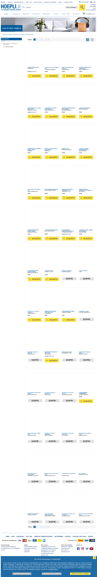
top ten (66, 14)
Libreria (3, 2)
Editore (10, 2)
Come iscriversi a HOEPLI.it (8, 546)
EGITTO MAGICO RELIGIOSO (51, 189)
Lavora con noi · (80, 536)
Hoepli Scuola (38, 2)
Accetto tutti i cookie (80, 573)
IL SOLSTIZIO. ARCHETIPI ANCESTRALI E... (50, 109)
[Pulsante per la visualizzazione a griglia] (87, 39)
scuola (16, 14)
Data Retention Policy (47, 553)
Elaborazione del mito (67, 351)
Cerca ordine (85, 2)
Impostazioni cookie (21, 573)
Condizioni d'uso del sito (48, 546)
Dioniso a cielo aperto (67, 270)
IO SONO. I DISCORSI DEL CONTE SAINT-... (85, 68)
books (26, 14)
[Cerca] (82, 7)
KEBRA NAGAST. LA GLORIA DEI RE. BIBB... (34, 109)
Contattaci (27, 551)
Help (94, 8)
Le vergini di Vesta (49, 270)
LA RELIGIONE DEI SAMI (33, 67)
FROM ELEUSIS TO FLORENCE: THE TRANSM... (85, 190)
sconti (76, 14)
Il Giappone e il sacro (84, 311)
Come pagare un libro (30, 548)
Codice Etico (44, 555)
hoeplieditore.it (65, 548)
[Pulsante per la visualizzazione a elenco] (92, 39)
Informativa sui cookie (47, 551)
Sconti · (68, 536)
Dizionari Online (18, 2)
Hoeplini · (21, 536)
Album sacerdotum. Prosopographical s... (49, 514)
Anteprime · (59, 536)
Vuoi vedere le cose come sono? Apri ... (67, 434)
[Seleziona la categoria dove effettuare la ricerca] (71, 7)
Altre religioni (8, 46)
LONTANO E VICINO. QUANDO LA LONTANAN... (86, 230)
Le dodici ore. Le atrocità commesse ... (33, 312)
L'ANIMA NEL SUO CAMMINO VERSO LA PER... (34, 149)
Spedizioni (27, 550)
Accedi (94, 2)
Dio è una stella (82, 473)
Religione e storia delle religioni (10, 44)
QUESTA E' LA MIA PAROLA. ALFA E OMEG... (51, 149)
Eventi (60, 2)
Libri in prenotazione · (43, 536)
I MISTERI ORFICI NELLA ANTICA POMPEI (33, 230)
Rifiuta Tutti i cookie (52, 573)
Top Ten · (29, 536)
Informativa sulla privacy (48, 550)
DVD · (13, 536)
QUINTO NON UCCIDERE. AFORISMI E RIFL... (50, 312)
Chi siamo (93, 4)
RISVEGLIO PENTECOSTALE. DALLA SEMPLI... (68, 109)
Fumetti (36, 14)
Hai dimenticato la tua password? (10, 548)
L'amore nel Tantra (83, 270)
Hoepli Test (29, 2)
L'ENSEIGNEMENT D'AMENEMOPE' (83, 393)
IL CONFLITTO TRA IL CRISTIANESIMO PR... (84, 149)
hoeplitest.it (64, 550)
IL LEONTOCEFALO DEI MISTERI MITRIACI (33, 271)
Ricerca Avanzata (91, 9)
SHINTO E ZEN (65, 148)
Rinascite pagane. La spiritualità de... (32, 474)
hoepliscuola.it (65, 551)
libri (6, 14)
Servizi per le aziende (50, 2)
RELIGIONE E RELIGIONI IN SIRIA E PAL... (51, 352)
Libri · (8, 536)
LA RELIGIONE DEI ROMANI (51, 230)
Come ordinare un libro (30, 546)
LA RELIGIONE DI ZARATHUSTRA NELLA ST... (68, 230)
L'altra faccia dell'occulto (33, 513)
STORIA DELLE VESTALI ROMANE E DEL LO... (67, 190)
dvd (56, 14)
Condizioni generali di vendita (49, 548)
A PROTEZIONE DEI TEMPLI (68, 311)
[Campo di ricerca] (45, 7)
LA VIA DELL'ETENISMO (84, 108)
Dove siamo (93, 6)
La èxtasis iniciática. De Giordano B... (50, 393)
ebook (46, 14)
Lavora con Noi (68, 2)
